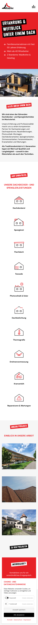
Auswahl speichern (19, 610)
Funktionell (13, 604)
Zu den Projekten (19, 547)
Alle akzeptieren (19, 615)
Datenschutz (18, 620)
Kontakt (10, 620)
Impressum (27, 620)
